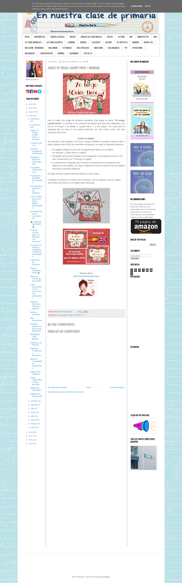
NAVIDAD (135, 42)
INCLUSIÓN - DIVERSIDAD (34, 48)
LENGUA (73, 36)
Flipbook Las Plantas (36, 344)
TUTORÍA (121, 36)
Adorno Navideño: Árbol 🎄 (35, 270)
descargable (62, 315)
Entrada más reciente (57, 387)
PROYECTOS (148, 42)
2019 (31, 116)
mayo (33, 412)
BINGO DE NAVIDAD (35, 389)
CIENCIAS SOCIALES (57, 36)
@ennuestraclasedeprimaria (86, 276)
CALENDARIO (73, 53)
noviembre (35, 125)
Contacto (87, 53)
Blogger (106, 577)
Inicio (27, 36)
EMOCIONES (98, 48)
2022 (31, 104)
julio (33, 409)
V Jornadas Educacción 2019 (36, 170)
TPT (125, 48)
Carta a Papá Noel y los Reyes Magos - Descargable (36, 202)
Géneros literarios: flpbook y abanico (35, 305)
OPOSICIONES (137, 48)
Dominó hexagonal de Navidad (36, 151)
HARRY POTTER (143, 36)
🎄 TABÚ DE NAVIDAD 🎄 (35, 224)
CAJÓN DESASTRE (46, 53)
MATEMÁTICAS (39, 36)
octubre (34, 401)
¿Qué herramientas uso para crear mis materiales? (36, 291)
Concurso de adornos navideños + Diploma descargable (36, 251)
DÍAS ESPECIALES (83, 48)
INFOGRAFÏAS (30, 53)
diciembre (35, 119)
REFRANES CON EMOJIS (35, 336)
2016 (31, 440)
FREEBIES (83, 42)
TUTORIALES (67, 48)
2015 (31, 444)
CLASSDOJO (96, 42)
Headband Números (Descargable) (35, 160)
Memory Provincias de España (35, 278)
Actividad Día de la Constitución (36, 215)
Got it (148, 6)
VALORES (108, 42)
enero (33, 427)
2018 (31, 432)
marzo (34, 420)
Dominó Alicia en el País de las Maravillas (35, 327)
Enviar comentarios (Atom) (72, 392)
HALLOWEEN (52, 48)
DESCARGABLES (113, 48)
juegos (70, 315)
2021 (31, 108)
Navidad (77, 315)
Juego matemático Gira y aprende (36, 381)
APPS (155, 36)
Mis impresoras (36, 319)
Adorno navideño (35, 313)
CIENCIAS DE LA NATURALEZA (91, 36)
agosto (34, 405)
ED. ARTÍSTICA (122, 42)
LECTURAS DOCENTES (55, 42)
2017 (31, 436)
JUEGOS (110, 36)
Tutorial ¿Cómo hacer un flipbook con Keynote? (35, 236)
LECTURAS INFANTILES (33, 42)
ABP (130, 36)
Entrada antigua (117, 387)
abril (33, 416)
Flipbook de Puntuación (36, 395)
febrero (34, 424)
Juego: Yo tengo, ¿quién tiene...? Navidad (34, 135)
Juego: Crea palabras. (35, 373)
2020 (31, 112)
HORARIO (61, 53)
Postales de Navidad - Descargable (36, 179)
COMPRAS (71, 42)
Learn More (137, 6)
